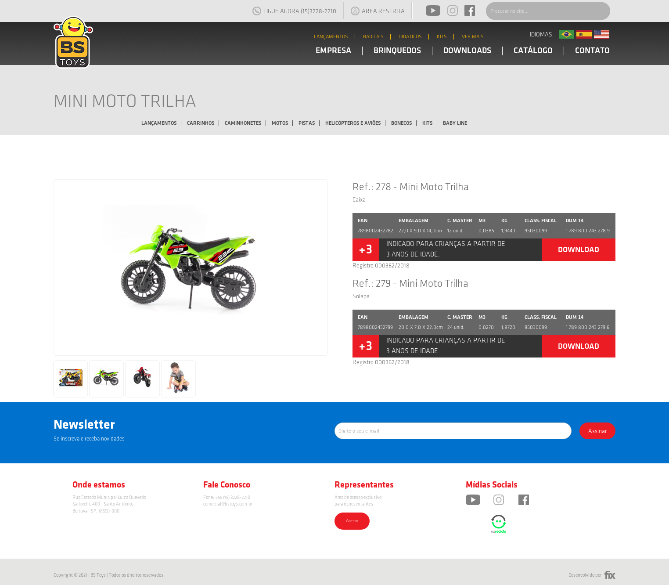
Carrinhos (200, 123)
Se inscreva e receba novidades (89, 438)
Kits (427, 123)
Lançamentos (158, 123)
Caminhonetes (243, 123)
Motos (280, 123)
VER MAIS (473, 36)
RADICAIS (373, 36)
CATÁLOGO (533, 50)
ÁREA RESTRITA (378, 11)
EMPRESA (333, 50)
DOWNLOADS (467, 50)
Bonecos (401, 123)
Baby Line (455, 123)
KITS (442, 36)
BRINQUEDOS (397, 50)
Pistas (307, 123)
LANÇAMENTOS (331, 36)
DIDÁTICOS (410, 36)
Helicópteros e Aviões (353, 123)
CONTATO (592, 50)
